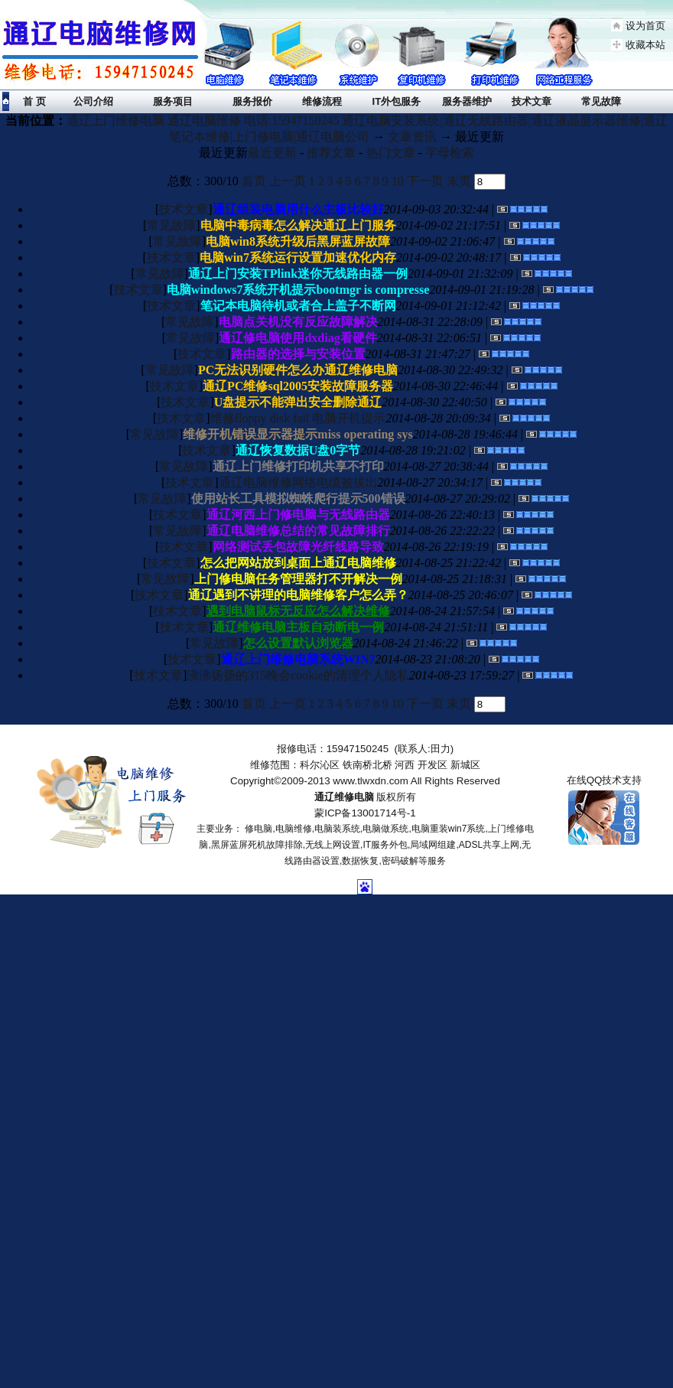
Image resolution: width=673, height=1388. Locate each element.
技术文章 (183, 209)
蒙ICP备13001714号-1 (364, 813)
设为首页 (645, 25)
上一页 (287, 180)
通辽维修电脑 (344, 797)
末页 (459, 180)
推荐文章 (331, 152)
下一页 (425, 180)
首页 (254, 180)
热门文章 (390, 152)
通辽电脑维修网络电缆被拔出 (298, 482)
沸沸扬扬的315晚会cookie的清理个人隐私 (298, 675)
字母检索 (449, 152)
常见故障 (171, 225)
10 (398, 180)
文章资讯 (412, 136)
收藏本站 (645, 45)
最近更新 (272, 152)
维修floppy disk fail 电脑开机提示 (298, 418)
